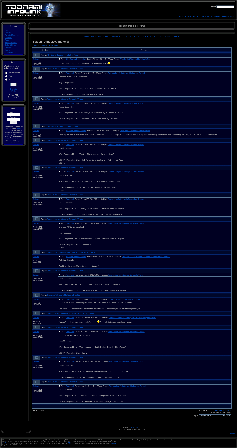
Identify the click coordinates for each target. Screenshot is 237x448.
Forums (208, 16)
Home (181, 16)
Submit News (10, 45)
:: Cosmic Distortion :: (135, 427)
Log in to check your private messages (157, 36)
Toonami (70, 73)
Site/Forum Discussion (76, 59)
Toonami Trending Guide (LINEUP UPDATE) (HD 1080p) (70, 313)
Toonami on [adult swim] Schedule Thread (65, 69)
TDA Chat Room (117, 36)
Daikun (36, 59)
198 (216, 410)
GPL (69, 443)
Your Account (198, 16)
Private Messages (12, 35)
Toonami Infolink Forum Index (45, 46)
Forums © (233, 434)
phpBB (129, 429)
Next (229, 410)
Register (129, 36)
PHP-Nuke (6, 443)
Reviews (8, 38)
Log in (176, 36)
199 (220, 410)
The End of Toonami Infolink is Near (62, 55)
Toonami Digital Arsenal (223, 16)
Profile (137, 36)
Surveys (8, 47)
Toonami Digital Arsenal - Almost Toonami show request (71, 252)
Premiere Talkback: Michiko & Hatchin (63, 295)
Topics (188, 16)
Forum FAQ (96, 36)
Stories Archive (11, 43)
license (113, 443)
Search (8, 40)
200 (224, 410)
